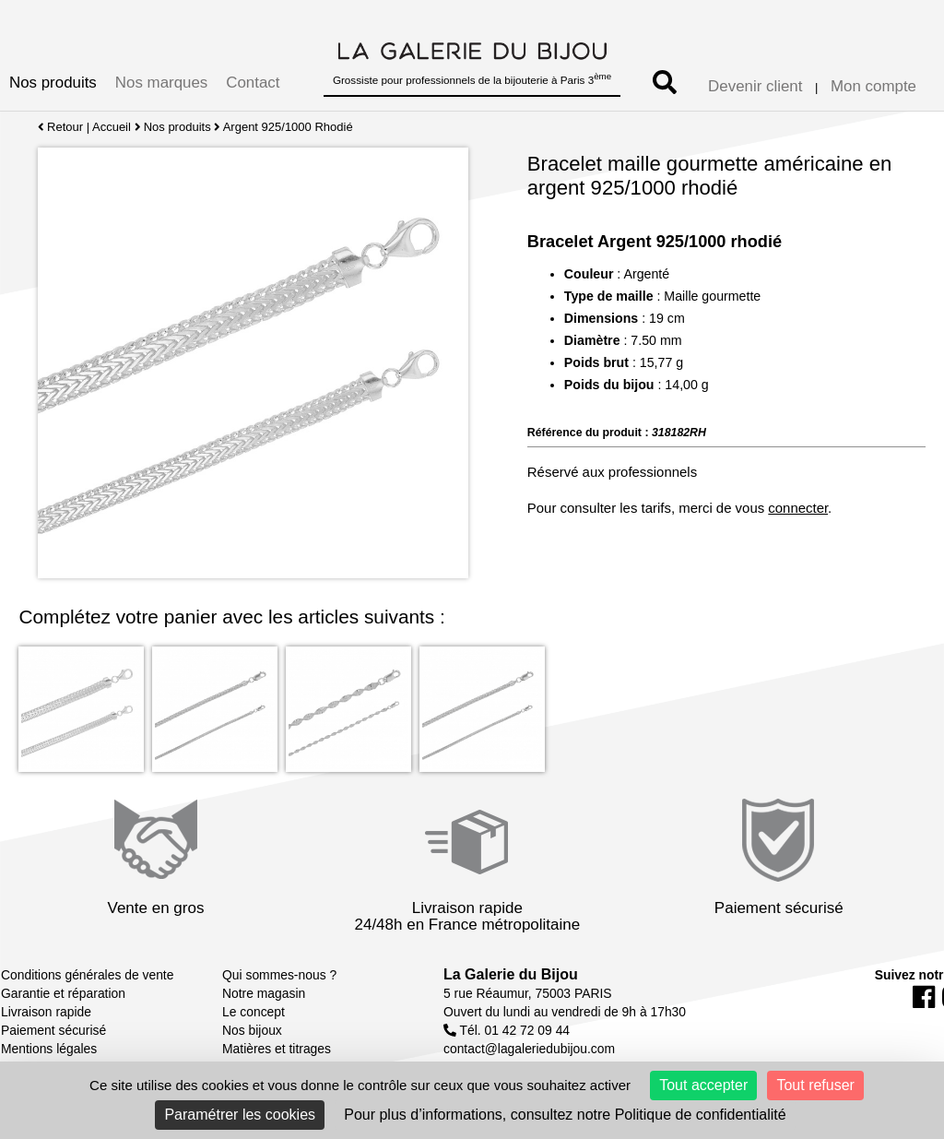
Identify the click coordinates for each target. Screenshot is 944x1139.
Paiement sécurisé (53, 1030)
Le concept (253, 1011)
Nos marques (161, 82)
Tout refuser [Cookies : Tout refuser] (815, 1085)
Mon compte (873, 86)
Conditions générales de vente (87, 974)
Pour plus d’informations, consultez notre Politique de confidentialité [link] (564, 1114)
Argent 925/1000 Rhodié (288, 127)
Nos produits (53, 82)
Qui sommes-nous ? (279, 974)
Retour (60, 127)
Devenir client (755, 86)
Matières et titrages (276, 1048)
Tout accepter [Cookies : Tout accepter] (703, 1085)
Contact (252, 82)
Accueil (111, 127)
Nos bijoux (252, 1030)
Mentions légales (49, 1048)
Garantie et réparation (63, 993)
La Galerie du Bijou (510, 974)
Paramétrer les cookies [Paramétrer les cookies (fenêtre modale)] (239, 1114)
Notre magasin (263, 993)
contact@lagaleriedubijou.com (529, 1048)
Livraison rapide (46, 1011)
